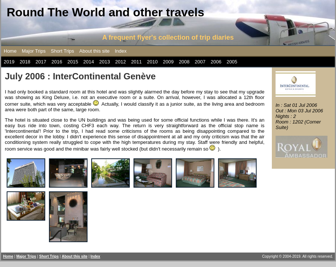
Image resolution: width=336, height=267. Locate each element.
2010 (152, 62)
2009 (168, 62)
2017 (41, 62)
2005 (232, 62)
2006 (216, 62)
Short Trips (62, 51)
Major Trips (34, 51)
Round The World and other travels (105, 12)
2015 (72, 62)
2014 (88, 62)
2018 (25, 62)
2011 (136, 62)
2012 (120, 62)
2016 (57, 62)
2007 (200, 62)
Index (121, 51)
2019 (9, 62)
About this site (94, 51)
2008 (184, 62)
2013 (104, 62)
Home (10, 51)
